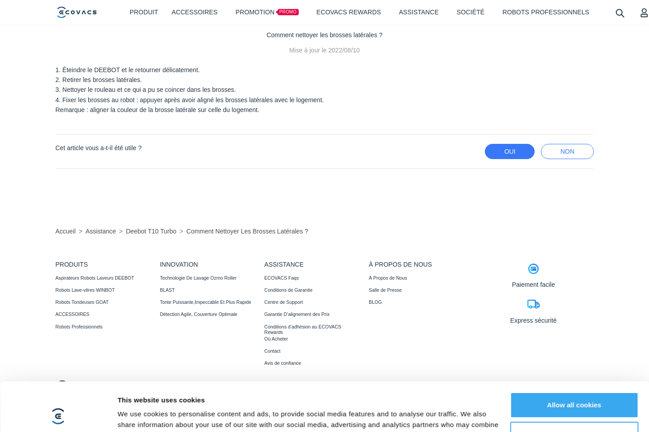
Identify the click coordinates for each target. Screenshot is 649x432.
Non (567, 151)
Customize (574, 388)
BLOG (375, 302)
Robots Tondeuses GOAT (82, 302)
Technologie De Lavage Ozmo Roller (198, 278)
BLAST (167, 290)
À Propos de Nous (388, 278)
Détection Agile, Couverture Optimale (198, 314)
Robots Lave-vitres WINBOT (85, 290)
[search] (619, 12)
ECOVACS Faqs (281, 278)
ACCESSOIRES (73, 314)
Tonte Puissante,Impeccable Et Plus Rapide (205, 302)
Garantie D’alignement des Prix (296, 314)
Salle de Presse (385, 290)
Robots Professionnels (79, 326)
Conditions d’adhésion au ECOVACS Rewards (302, 329)
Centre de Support (283, 302)
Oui (509, 151)
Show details (138, 414)
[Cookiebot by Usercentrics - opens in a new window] (58, 414)
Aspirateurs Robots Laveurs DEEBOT (95, 278)
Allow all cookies (574, 359)
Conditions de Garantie (288, 290)
